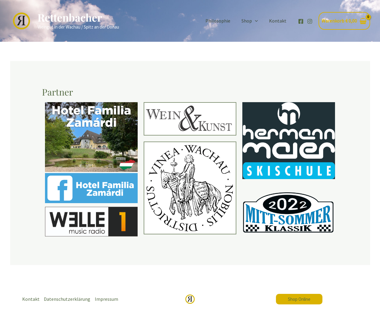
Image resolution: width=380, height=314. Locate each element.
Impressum (106, 299)
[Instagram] (310, 21)
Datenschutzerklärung (67, 299)
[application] (257, 21)
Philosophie (221, 21)
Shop (252, 21)
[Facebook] (301, 21)
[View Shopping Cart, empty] (344, 21)
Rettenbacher (69, 17)
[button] (299, 299)
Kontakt (278, 21)
